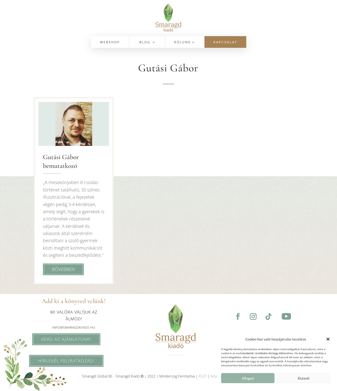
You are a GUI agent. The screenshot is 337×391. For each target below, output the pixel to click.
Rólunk (182, 42)
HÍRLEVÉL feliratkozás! (60, 360)
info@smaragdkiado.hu (73, 327)
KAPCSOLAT (225, 42)
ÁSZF (203, 376)
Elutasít (304, 378)
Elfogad (248, 378)
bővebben (63, 269)
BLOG (144, 42)
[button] (328, 339)
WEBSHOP (110, 42)
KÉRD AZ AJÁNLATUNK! (60, 339)
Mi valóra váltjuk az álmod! (73, 315)
